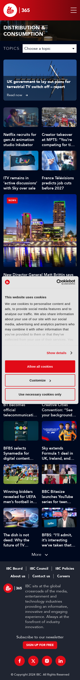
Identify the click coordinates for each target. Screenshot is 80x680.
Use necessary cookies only (40, 394)
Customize (40, 380)
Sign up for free (40, 645)
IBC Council (39, 568)
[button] (73, 10)
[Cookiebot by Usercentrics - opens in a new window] (57, 282)
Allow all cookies (40, 366)
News (12, 200)
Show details (57, 353)
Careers (63, 576)
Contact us (41, 576)
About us (17, 576)
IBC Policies (64, 568)
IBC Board (14, 568)
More (36, 554)
